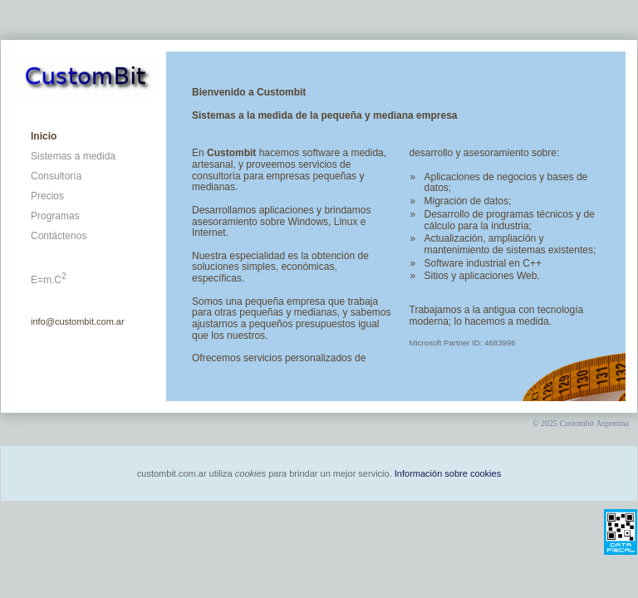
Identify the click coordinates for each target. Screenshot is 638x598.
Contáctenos (58, 236)
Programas (55, 216)
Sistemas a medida (73, 156)
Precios (47, 196)
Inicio (43, 136)
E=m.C (48, 280)
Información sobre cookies (448, 473)
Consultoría (56, 176)
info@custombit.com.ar (78, 321)
